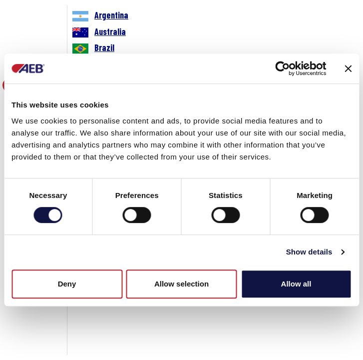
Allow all (296, 284)
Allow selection (181, 284)
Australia (110, 31)
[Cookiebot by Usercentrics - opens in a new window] (282, 68)
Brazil (104, 47)
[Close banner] (348, 68)
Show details (309, 252)
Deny (67, 284)
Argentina (111, 15)
